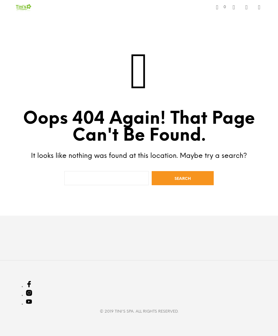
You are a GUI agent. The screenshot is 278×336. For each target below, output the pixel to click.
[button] (221, 7)
